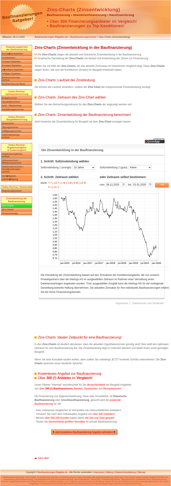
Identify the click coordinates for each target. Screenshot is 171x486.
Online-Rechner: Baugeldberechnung (16, 118)
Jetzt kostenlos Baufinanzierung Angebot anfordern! (84, 432)
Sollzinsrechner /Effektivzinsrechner (11, 161)
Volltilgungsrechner (11, 131)
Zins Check (7, 209)
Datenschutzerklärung (125, 472)
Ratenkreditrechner (12, 191)
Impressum (99, 472)
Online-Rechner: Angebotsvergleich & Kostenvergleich (17, 147)
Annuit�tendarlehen (12, 53)
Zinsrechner (8, 123)
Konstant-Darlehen (11, 65)
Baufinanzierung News (13, 84)
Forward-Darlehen (11, 61)
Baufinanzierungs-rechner (11, 78)
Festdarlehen (8, 57)
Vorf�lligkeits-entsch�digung (10, 177)
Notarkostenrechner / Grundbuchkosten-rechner (13, 169)
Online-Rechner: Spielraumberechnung (16, 92)
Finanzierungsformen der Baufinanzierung (17, 48)
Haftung (109, 472)
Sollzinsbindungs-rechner (11, 136)
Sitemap (141, 472)
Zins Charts (8, 205)
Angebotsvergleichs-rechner (12, 155)
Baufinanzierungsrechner (83, 37)
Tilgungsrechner (10, 127)
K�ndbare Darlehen (12, 69)
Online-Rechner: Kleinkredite (17, 187)
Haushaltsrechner (11, 101)
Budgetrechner (9, 98)
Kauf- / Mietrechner (12, 105)
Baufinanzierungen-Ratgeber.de (51, 37)
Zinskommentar (10, 213)
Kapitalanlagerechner (13, 109)
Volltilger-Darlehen (11, 73)
